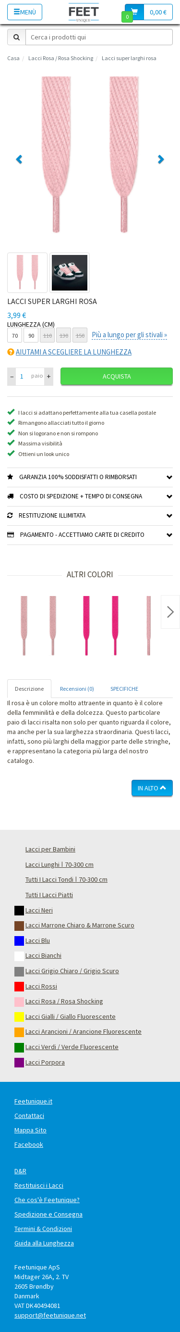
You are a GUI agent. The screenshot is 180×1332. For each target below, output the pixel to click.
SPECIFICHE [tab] (124, 688)
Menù (24, 12)
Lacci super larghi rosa (129, 58)
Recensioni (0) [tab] (77, 688)
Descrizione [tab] (29, 688)
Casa (13, 58)
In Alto (152, 788)
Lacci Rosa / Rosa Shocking (60, 58)
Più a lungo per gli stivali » (129, 334)
